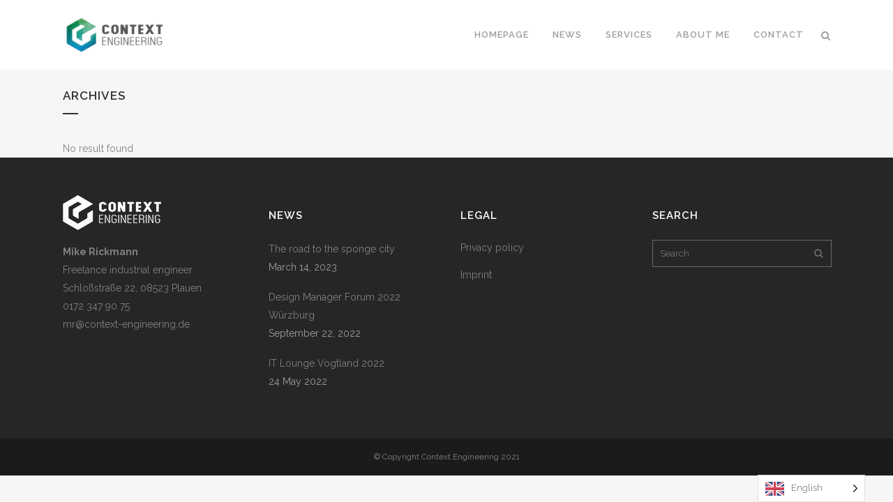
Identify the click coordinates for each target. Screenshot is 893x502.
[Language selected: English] (811, 488)
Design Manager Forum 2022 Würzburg (334, 306)
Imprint (476, 274)
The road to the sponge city (332, 248)
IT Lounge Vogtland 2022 (326, 363)
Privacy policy (492, 247)
